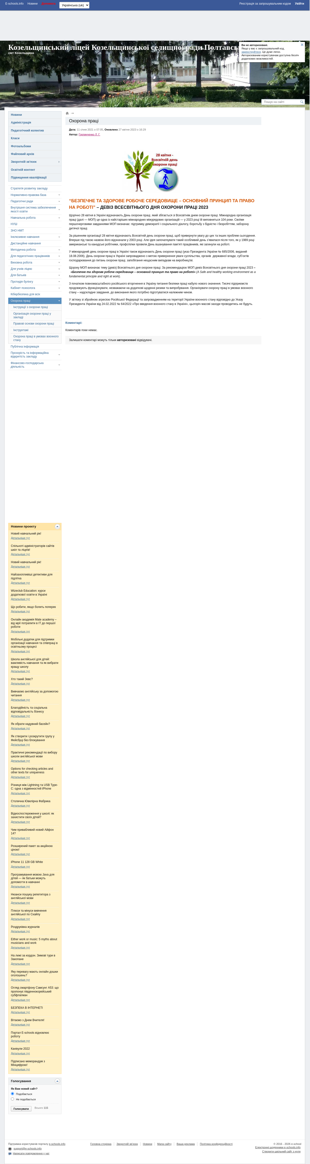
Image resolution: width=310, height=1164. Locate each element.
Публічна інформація (25, 346)
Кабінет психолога (23, 288)
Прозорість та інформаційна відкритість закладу (30, 354)
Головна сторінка (100, 1143)
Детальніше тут (20, 537)
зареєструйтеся (251, 51)
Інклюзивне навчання (25, 237)
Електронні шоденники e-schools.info (278, 1147)
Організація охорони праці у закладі (32, 315)
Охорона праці (20, 301)
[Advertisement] (155, 25)
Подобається (21, 1094)
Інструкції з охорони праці (30, 307)
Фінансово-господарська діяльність (27, 364)
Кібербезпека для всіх (25, 294)
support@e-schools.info (28, 1148)
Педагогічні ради (22, 201)
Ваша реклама (186, 1143)
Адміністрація (21, 122)
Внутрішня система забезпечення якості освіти (33, 209)
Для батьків (18, 275)
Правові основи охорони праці (33, 323)
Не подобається (23, 1099)
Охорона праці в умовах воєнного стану (36, 338)
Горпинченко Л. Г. (89, 134)
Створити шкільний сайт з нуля (281, 1151)
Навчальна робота (23, 217)
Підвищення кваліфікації (28, 177)
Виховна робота (21, 262)
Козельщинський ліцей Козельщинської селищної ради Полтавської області (141, 47)
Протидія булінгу (22, 281)
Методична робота (23, 249)
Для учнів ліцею (21, 269)
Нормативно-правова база (28, 195)
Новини (16, 114)
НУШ (14, 224)
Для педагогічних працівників (30, 256)
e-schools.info (57, 1143)
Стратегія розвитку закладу (29, 188)
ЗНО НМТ (17, 230)
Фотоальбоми (21, 146)
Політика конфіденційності (216, 1143)
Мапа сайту (164, 1143)
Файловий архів (22, 154)
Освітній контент (23, 169)
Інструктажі (20, 330)
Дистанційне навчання (26, 243)
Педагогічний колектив (27, 130)
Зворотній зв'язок (24, 161)
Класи (15, 138)
